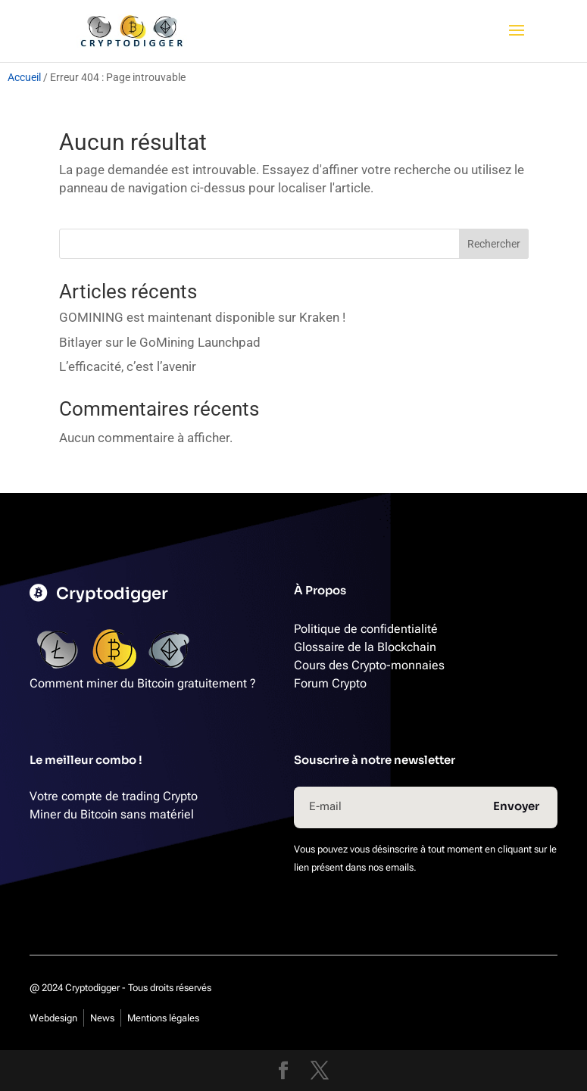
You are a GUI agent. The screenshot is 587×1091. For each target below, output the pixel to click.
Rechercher (493, 244)
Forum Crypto (330, 683)
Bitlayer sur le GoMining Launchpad (160, 342)
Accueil (24, 77)
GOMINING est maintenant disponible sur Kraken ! (202, 317)
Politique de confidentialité (366, 629)
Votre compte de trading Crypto (114, 796)
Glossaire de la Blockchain (365, 647)
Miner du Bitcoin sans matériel (112, 814)
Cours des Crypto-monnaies (369, 665)
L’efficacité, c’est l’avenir (127, 366)
